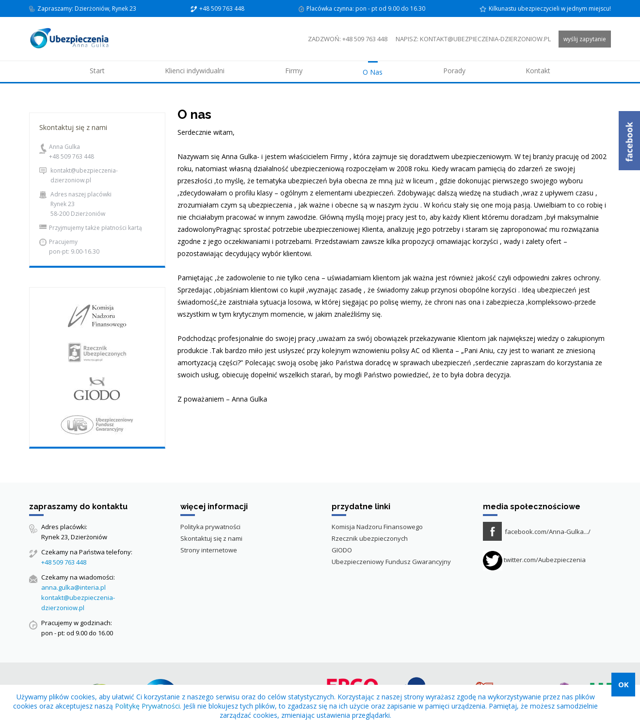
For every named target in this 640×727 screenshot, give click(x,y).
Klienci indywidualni (194, 70)
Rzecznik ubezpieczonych (370, 538)
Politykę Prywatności (147, 706)
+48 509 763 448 (71, 156)
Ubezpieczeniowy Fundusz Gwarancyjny (391, 561)
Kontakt (538, 70)
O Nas (373, 72)
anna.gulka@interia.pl (73, 587)
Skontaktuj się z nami (211, 538)
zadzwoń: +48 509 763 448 (347, 38)
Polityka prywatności (210, 526)
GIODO (342, 550)
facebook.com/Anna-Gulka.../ (548, 531)
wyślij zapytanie (584, 39)
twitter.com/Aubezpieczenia (534, 559)
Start (97, 70)
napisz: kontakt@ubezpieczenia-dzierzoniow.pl (473, 38)
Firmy (294, 70)
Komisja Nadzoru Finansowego (377, 526)
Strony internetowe (208, 550)
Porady (454, 70)
